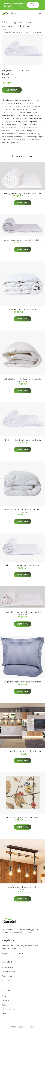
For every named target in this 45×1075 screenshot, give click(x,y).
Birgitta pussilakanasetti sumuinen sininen (22, 682)
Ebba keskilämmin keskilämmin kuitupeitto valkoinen (22, 380)
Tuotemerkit (7, 976)
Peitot (26, 70)
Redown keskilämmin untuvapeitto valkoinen (22, 240)
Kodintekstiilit (18, 70)
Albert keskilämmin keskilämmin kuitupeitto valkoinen (22, 510)
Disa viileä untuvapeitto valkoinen (22, 309)
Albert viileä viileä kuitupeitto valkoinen (22, 565)
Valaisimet (6, 980)
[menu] (40, 13)
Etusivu (5, 30)
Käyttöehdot (7, 1005)
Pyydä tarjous (33, 5)
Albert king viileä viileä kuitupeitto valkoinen (22, 440)
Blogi (4, 996)
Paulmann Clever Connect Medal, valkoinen (22, 751)
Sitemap (5, 1014)
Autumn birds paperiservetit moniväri (22, 817)
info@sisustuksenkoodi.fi (12, 953)
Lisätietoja (12, 90)
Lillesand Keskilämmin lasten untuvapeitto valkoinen (22, 613)
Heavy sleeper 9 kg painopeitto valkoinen (22, 193)
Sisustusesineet (8, 972)
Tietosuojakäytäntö (10, 1009)
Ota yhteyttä (7, 1000)
